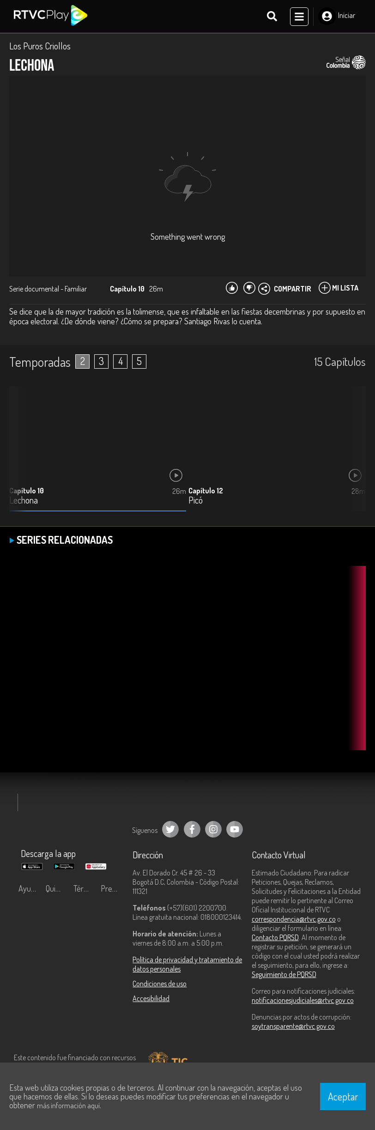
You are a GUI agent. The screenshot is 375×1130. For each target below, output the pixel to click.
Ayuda (28, 890)
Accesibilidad (151, 999)
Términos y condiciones (84, 890)
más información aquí (68, 1105)
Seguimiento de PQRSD (284, 975)
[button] (354, 457)
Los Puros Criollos (40, 47)
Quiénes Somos (57, 890)
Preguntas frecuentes (112, 890)
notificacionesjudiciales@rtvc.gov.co (303, 1001)
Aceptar (343, 1096)
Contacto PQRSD (275, 938)
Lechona (23, 502)
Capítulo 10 (26, 492)
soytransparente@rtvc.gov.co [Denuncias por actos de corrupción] (293, 1027)
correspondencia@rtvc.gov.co (294, 920)
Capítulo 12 (205, 492)
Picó (195, 502)
